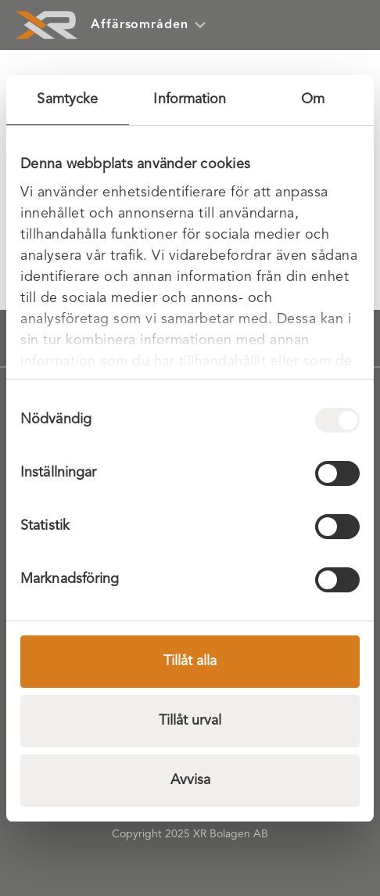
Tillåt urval (190, 721)
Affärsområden (148, 25)
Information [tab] (189, 99)
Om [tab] (312, 99)
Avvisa (190, 780)
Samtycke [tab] (67, 99)
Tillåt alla (190, 661)
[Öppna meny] (345, 25)
